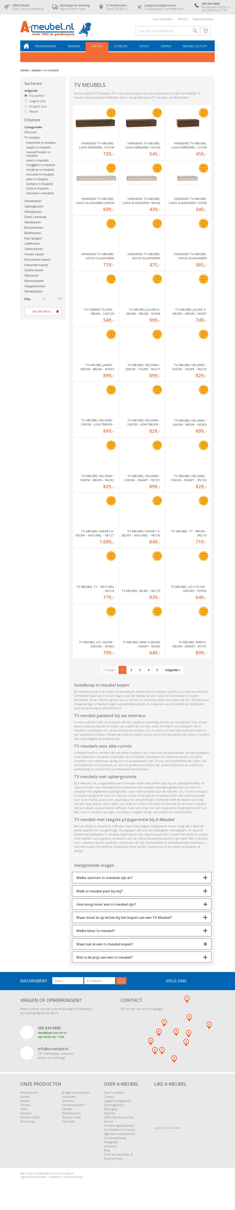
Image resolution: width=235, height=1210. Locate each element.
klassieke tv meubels (40, 196)
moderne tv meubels (40, 172)
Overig (166, 49)
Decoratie (68, 1125)
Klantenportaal (203, 19)
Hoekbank (69, 1100)
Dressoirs (30, 135)
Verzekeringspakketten (119, 1129)
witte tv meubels (37, 182)
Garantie (109, 1117)
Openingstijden (114, 1108)
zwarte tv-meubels (38, 150)
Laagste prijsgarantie (117, 1104)
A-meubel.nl (67, 1177)
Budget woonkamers (76, 1096)
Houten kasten (34, 257)
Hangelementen (35, 289)
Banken (76, 49)
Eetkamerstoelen (73, 1108)
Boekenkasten (33, 230)
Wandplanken (33, 294)
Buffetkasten (32, 236)
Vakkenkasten (33, 252)
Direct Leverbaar (35, 220)
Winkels (183, 19)
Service (108, 1125)
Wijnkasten (31, 278)
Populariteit (34, 98)
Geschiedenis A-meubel (119, 1133)
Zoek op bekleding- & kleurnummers (118, 1160)
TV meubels (32, 140)
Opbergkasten (33, 209)
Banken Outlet (71, 1121)
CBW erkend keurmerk (119, 1121)
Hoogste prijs (35, 109)
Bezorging (110, 1113)
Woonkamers (47, 49)
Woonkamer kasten (37, 262)
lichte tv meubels (37, 191)
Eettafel (67, 1113)
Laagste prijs (35, 104)
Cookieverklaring (115, 1141)
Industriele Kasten (36, 268)
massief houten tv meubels (38, 156)
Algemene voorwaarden (119, 1137)
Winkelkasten (33, 214)
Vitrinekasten (33, 204)
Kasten (98, 49)
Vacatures (110, 1150)
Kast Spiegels (33, 241)
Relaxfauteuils (71, 1117)
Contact (109, 1100)
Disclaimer (55, 1180)
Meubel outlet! (194, 49)
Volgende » (172, 673)
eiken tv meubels (37, 163)
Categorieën (33, 130)
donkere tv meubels (39, 187)
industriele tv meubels (41, 145)
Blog (107, 1154)
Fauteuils (26, 1117)
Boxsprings (27, 1125)
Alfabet (31, 114)
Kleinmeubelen (34, 283)
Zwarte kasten (33, 273)
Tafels (144, 49)
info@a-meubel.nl (53, 1052)
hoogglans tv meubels (40, 168)
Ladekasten (32, 246)
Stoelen (121, 49)
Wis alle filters (41, 314)
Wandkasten (32, 225)
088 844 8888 (49, 1031)
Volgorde (30, 93)
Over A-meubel (162, 19)
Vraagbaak (111, 1146)
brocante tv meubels (40, 177)
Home (24, 73)
